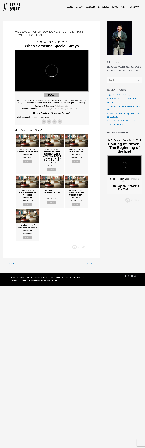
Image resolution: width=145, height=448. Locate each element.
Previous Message (11, 264)
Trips (124, 7)
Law (44, 109)
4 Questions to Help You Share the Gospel (124, 95)
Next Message (93, 264)
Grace (38, 109)
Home (70, 7)
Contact (134, 7)
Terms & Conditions (19, 280)
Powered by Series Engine (80, 247)
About (79, 7)
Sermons (90, 7)
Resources (103, 7)
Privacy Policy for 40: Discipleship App (42, 280)
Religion (50, 109)
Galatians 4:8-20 (61, 106)
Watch (52, 95)
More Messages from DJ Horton (68, 109)
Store (115, 7)
